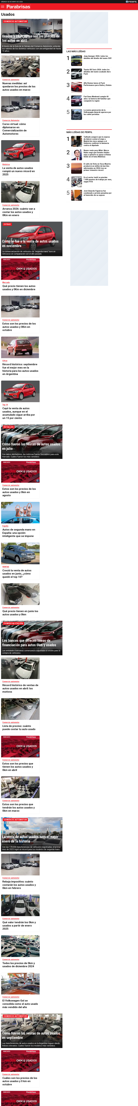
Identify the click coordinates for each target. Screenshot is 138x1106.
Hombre (57, 1078)
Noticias (20, 1078)
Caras (10, 1078)
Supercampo (82, 1078)
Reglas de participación (96, 1087)
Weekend (69, 1078)
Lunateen (119, 1078)
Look (94, 1078)
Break (130, 1078)
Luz (102, 1078)
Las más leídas (101, 51)
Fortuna (46, 1078)
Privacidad (70, 1087)
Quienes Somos (42, 1087)
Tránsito (112, 1087)
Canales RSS (27, 1087)
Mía (109, 1078)
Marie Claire (34, 1078)
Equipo (81, 1087)
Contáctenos (57, 1087)
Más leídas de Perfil (105, 132)
